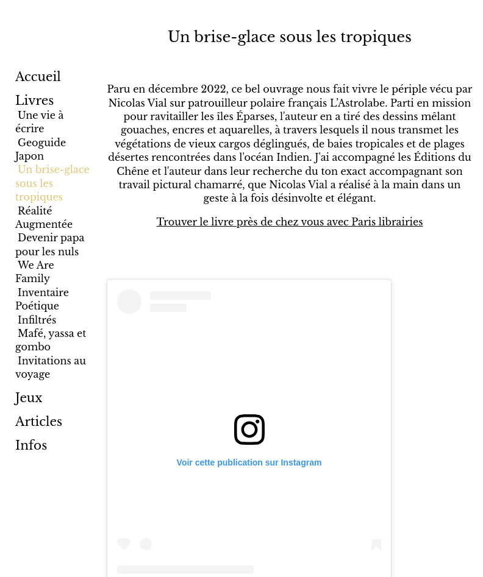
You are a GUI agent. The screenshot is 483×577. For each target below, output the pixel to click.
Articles (38, 421)
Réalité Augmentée (44, 217)
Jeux (28, 398)
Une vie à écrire (39, 122)
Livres (34, 100)
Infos (31, 445)
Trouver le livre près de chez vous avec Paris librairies (290, 222)
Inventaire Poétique (42, 299)
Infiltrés (37, 320)
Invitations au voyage (50, 367)
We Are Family (34, 272)
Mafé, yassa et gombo (50, 340)
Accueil (38, 76)
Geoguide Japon (40, 149)
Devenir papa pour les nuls (49, 244)
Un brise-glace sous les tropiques (52, 183)
